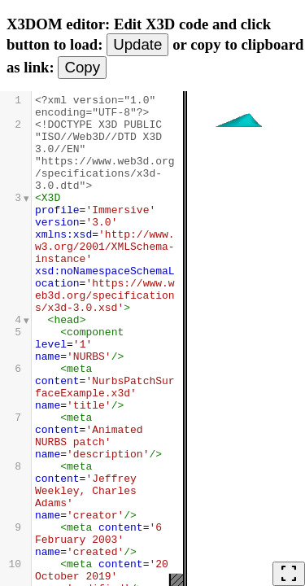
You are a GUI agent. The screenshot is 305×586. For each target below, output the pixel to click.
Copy (82, 67)
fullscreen (288, 573)
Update (137, 44)
